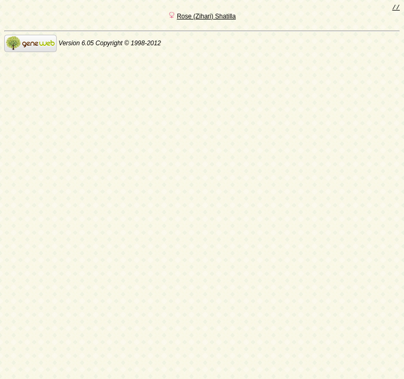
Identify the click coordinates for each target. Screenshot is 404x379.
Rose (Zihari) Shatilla (206, 18)
